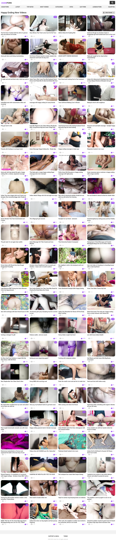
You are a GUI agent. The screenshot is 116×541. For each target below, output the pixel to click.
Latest (17, 7)
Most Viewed (44, 7)
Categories (59, 7)
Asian (6, 3)
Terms (66, 536)
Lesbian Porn (97, 7)
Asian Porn (5, 7)
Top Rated (30, 7)
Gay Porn (83, 7)
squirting (111, 7)
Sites (71, 7)
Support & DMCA (53, 536)
